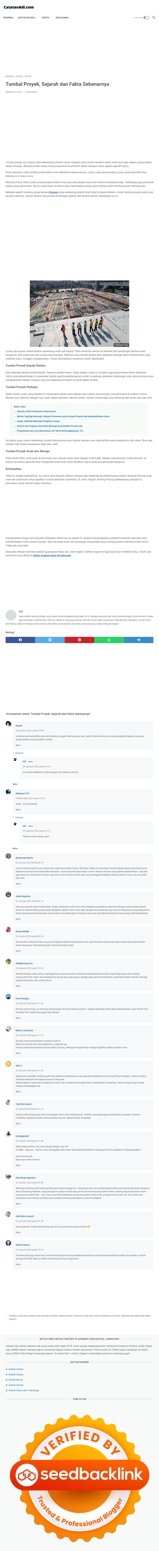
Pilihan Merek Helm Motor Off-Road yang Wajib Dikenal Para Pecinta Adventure (135, 293)
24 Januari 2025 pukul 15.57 (29, 1359)
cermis (134, 687)
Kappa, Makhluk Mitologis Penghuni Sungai (38, 465)
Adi (24, 832)
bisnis (122, 572)
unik (121, 676)
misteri (144, 624)
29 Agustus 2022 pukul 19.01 (37, 837)
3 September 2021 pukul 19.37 (30, 869)
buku (121, 687)
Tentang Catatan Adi (52, 1540)
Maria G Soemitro (24, 1121)
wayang (137, 699)
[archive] (125, 543)
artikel (123, 560)
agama (140, 578)
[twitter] (35, 711)
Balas (18, 816)
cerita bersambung (128, 641)
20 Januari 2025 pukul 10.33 (29, 1052)
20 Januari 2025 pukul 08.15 (29, 933)
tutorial (122, 704)
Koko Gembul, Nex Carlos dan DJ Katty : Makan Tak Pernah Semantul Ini (134, 890)
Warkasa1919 (22, 864)
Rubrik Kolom (125, 92)
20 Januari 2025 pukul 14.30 (29, 1164)
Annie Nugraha (23, 970)
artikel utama (142, 560)
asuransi (123, 664)
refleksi (135, 670)
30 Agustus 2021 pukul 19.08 (30, 801)
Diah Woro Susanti (25, 1326)
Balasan (19, 823)
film (137, 595)
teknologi (124, 578)
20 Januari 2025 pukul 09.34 (29, 1017)
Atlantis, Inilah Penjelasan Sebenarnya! (36, 452)
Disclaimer (87, 1540)
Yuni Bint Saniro (24, 1201)
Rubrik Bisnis (125, 103)
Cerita (47, 12)
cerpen (122, 647)
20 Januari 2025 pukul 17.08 (29, 1241)
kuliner (122, 612)
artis (121, 606)
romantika (143, 658)
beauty (133, 676)
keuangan (138, 635)
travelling (124, 618)
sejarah (123, 595)
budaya (142, 629)
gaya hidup (137, 652)
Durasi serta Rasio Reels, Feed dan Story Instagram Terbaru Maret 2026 (135, 238)
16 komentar (31, 96)
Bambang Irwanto (24, 928)
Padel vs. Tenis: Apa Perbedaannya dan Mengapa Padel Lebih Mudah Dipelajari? (135, 264)
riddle (137, 647)
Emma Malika (22, 1012)
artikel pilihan (126, 624)
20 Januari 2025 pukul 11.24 (29, 1090)
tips (136, 612)
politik (136, 572)
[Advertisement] (55, 44)
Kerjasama (64, 12)
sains (122, 635)
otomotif (123, 589)
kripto (121, 693)
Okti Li (19, 1159)
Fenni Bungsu (22, 1085)
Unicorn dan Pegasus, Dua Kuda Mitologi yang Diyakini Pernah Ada (49, 470)
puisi (137, 664)
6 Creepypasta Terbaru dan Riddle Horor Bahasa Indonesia (133, 741)
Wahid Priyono (23, 1355)
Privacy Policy (72, 1540)
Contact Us (100, 1540)
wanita (122, 699)
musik (137, 681)
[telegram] (94, 711)
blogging (124, 566)
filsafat (137, 583)
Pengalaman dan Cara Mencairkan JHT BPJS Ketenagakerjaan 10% (50, 475)
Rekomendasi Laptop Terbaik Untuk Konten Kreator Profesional (134, 931)
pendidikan (124, 629)
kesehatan (137, 606)
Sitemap (113, 1540)
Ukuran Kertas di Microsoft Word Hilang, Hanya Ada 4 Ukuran (133, 251)
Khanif (19, 796)
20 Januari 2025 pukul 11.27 (29, 1125)
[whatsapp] (74, 711)
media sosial (125, 658)
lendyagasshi (22, 1236)
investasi (123, 681)
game (143, 601)
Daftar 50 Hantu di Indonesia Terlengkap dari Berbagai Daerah (134, 820)
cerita (134, 693)
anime (122, 670)
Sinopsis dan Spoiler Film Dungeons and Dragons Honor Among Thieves (134, 845)
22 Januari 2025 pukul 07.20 (29, 1331)
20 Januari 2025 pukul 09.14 (29, 975)
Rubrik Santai (125, 108)
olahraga (141, 589)
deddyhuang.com (24, 1047)
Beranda (10, 12)
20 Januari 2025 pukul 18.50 (29, 1286)
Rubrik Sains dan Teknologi (133, 113)
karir (121, 652)
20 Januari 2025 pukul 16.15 (29, 1206)
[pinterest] (55, 711)
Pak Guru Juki (126, 760)
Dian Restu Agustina (26, 1281)
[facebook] (15, 711)
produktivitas (126, 601)
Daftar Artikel (28, 12)
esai (139, 566)
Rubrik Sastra (125, 98)
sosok (122, 583)
